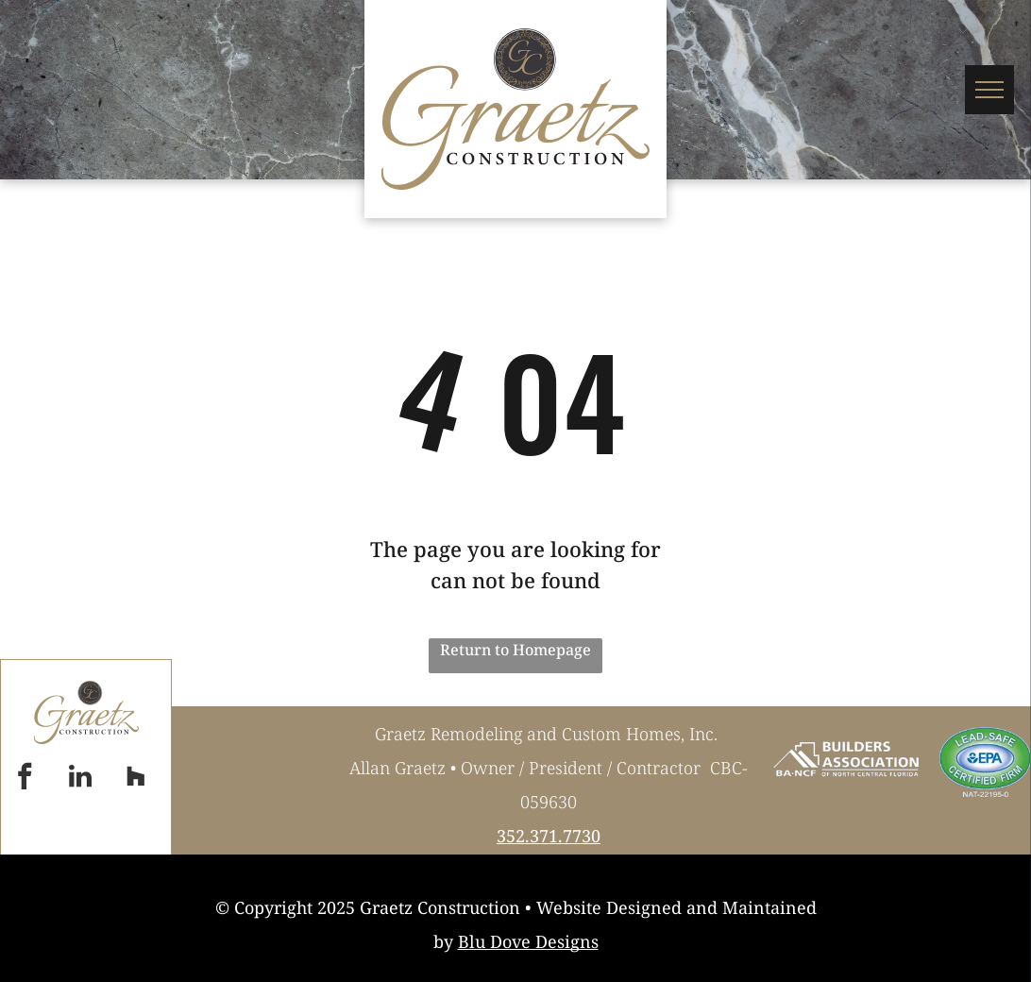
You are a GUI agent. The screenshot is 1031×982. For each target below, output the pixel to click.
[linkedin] (80, 778)
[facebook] (24, 778)
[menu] (989, 89)
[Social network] (136, 778)
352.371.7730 (548, 835)
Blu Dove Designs (528, 941)
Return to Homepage (515, 649)
